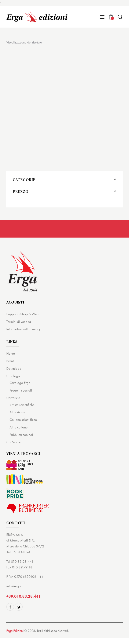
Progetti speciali (21, 390)
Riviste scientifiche (22, 404)
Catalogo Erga (20, 382)
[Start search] (120, 17)
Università (13, 397)
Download (13, 368)
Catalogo (13, 376)
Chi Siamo (13, 442)
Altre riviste (17, 412)
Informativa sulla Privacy (23, 329)
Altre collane (18, 427)
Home (10, 353)
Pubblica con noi (21, 434)
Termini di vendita (18, 321)
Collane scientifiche (23, 419)
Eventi (10, 360)
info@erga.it (14, 586)
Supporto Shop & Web (22, 314)
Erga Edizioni (14, 630)
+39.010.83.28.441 (23, 596)
